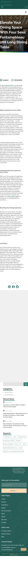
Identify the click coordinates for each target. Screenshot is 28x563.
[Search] (26, 384)
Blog (2, 537)
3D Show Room (6, 510)
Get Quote (23, 549)
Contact (3, 522)
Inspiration (4, 505)
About (3, 516)
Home (3, 499)
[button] (25, 12)
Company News (6, 531)
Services (4, 519)
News (3, 513)
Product (3, 502)
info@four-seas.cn (7, 1)
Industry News (5, 534)
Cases (3, 508)
